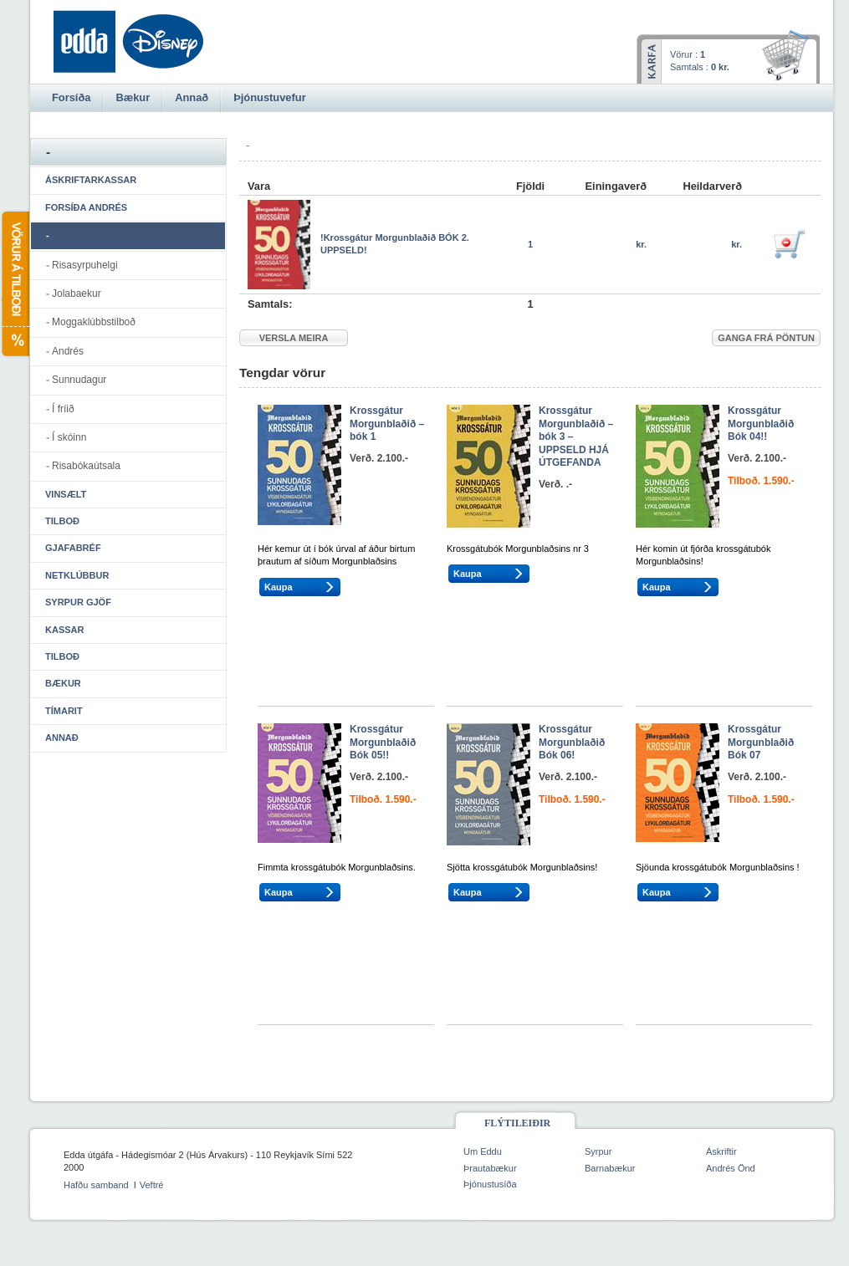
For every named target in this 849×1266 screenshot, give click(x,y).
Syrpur (598, 1151)
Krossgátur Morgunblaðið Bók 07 (761, 742)
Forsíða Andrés (86, 207)
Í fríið (63, 409)
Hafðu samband (96, 1185)
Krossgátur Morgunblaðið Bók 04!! (761, 423)
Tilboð (62, 521)
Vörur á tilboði (14, 284)
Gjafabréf (73, 548)
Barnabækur (610, 1168)
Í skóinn (69, 437)
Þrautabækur (490, 1168)
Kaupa (278, 587)
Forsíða (71, 97)
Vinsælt (65, 494)
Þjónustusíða (490, 1184)
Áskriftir (721, 1151)
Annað (62, 738)
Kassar (64, 630)
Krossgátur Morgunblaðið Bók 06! (572, 742)
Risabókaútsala (86, 466)
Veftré (152, 1185)
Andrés (68, 351)
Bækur (63, 683)
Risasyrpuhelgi (85, 265)
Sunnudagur (79, 379)
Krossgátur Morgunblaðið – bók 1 (387, 423)
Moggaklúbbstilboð (94, 322)
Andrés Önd (730, 1168)
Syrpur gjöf (78, 602)
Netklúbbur (77, 575)
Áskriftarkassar (90, 180)
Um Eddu (482, 1151)
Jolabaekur (76, 293)
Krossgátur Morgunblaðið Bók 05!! (383, 742)
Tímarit (64, 711)
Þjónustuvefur (269, 97)
